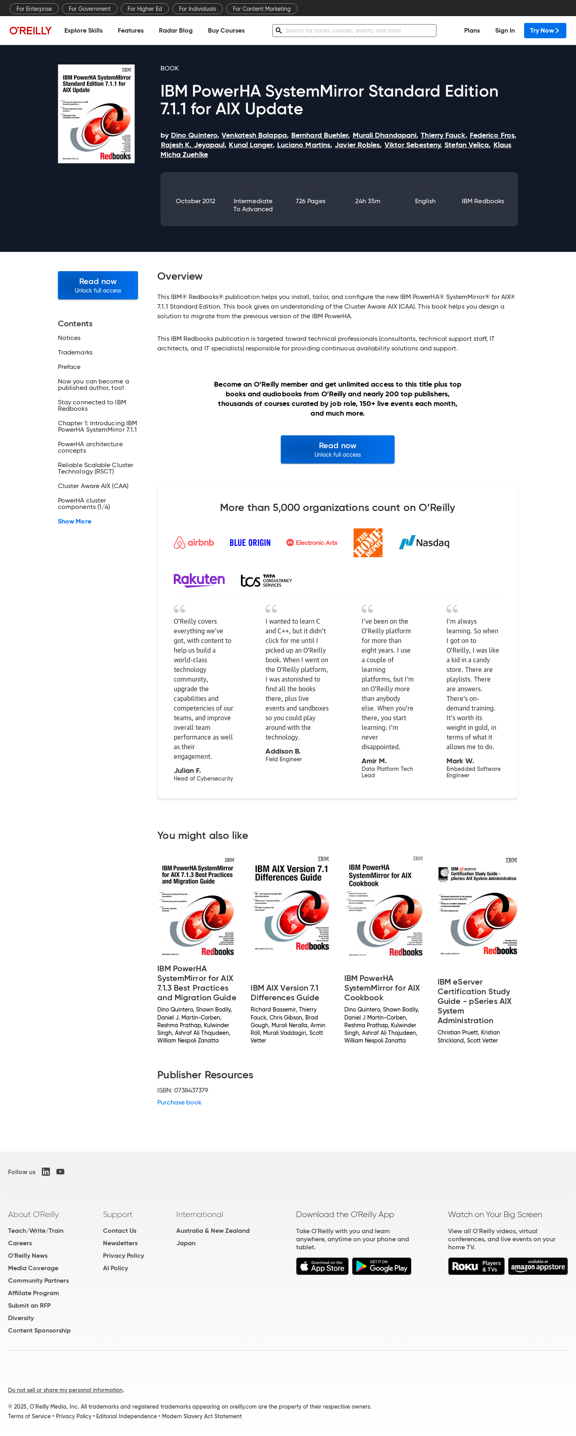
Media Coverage (33, 1268)
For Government (90, 8)
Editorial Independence (126, 1416)
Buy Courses (226, 30)
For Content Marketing (262, 8)
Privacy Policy (123, 1255)
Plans (472, 30)
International (199, 1214)
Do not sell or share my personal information (65, 1390)
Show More (74, 521)
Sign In (505, 30)
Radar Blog (176, 30)
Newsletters (120, 1243)
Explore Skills (83, 30)
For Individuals (197, 8)
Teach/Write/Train (36, 1230)
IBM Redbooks (483, 201)
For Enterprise (34, 8)
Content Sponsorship (39, 1330)
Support (118, 1214)
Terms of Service (29, 1416)
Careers (20, 1243)
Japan (185, 1243)
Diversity (21, 1318)
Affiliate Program (33, 1293)
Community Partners (38, 1280)
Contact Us (119, 1230)
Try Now (545, 30)
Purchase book (179, 1102)
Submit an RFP (29, 1305)
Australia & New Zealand (213, 1230)
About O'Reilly (33, 1214)
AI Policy (115, 1268)
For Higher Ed (145, 8)
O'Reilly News (27, 1255)
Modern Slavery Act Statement (202, 1416)
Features (131, 30)
